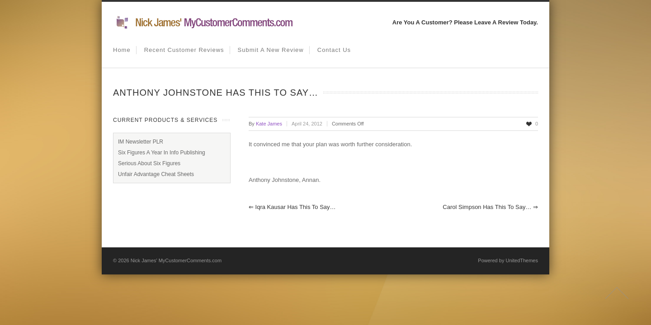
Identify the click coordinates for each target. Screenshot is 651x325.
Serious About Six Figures (149, 163)
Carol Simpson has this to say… (490, 207)
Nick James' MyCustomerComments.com (176, 260)
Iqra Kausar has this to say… (292, 207)
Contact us (334, 49)
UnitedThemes (521, 260)
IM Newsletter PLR (140, 142)
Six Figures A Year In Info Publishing (161, 152)
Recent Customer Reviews (184, 49)
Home (122, 49)
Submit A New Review (271, 49)
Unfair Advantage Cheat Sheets (156, 174)
